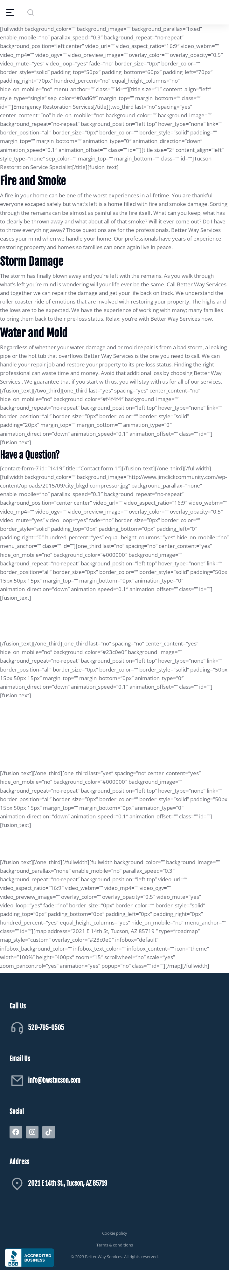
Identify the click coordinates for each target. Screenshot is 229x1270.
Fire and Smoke (33, 181)
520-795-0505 (46, 1028)
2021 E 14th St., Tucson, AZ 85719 (67, 1183)
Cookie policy (114, 1233)
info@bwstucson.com (54, 1080)
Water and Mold (33, 333)
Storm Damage (31, 262)
